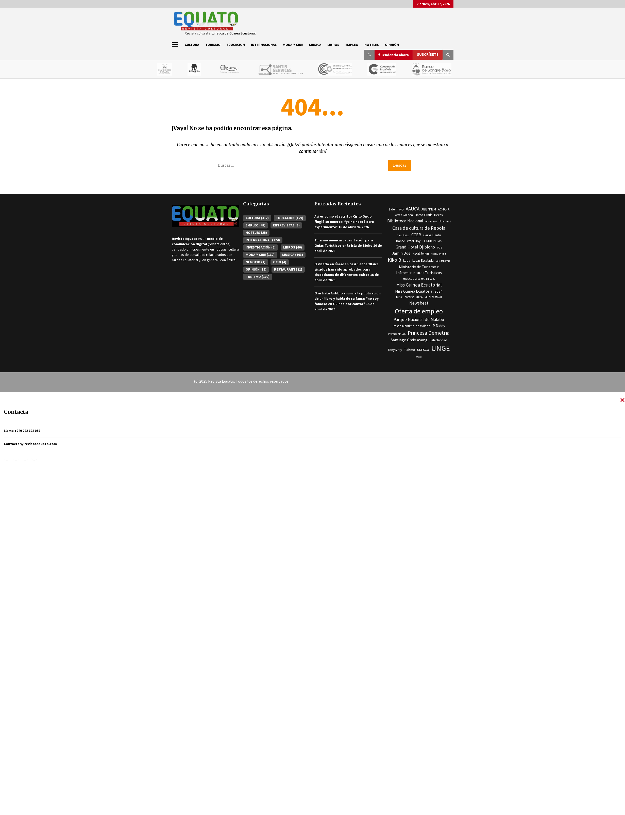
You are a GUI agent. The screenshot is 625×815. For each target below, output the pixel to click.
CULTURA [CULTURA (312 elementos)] (257, 218)
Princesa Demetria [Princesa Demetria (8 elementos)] (429, 332)
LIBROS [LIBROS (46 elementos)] (292, 247)
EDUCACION (236, 44)
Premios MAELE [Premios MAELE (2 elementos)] (397, 333)
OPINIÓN (392, 44)
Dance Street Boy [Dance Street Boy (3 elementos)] (408, 241)
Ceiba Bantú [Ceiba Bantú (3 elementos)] (432, 235)
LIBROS (333, 44)
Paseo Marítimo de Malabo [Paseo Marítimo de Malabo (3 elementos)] (412, 326)
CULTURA (192, 44)
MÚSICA (315, 44)
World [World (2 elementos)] (419, 357)
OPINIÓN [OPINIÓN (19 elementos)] (256, 269)
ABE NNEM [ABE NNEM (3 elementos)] (428, 209)
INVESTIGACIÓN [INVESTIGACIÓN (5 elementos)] (261, 247)
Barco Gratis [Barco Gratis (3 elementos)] (423, 215)
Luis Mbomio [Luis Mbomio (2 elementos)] (443, 260)
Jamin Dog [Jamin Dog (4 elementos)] (401, 253)
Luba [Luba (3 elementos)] (406, 260)
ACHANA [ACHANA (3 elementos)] (443, 209)
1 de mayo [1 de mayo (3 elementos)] (396, 209)
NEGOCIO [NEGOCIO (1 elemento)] (255, 262)
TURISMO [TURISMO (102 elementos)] (257, 276)
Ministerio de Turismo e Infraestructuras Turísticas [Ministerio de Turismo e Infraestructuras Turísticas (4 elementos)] (419, 269)
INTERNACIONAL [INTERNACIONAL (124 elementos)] (263, 240)
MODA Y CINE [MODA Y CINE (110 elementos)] (260, 254)
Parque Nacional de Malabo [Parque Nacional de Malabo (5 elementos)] (419, 319)
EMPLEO (351, 44)
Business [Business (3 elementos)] (445, 221)
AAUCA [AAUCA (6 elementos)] (412, 209)
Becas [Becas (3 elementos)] (438, 215)
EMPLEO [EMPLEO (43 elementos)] (255, 225)
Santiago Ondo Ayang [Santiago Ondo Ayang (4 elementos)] (409, 340)
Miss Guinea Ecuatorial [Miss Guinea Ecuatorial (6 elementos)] (419, 285)
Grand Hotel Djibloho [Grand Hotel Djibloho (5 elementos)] (415, 247)
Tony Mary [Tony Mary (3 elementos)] (395, 350)
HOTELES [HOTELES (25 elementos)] (256, 232)
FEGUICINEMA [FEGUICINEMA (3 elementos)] (432, 241)
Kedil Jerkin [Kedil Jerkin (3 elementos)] (421, 253)
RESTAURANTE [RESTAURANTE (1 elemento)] (288, 269)
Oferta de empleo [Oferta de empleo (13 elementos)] (419, 311)
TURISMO (213, 44)
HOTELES (371, 44)
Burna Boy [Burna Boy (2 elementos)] (431, 221)
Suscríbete (427, 54)
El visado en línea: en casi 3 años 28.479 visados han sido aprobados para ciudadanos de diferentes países (346, 269)
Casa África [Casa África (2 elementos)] (403, 235)
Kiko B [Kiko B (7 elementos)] (394, 260)
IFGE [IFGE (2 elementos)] (439, 247)
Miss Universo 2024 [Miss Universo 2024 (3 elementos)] (409, 297)
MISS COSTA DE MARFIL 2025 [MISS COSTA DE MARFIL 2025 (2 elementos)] (419, 278)
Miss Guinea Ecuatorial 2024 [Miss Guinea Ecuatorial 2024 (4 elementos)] (419, 291)
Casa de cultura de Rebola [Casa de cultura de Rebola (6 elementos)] (418, 228)
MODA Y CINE (293, 44)
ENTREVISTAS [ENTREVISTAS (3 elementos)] (286, 225)
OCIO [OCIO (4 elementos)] (279, 262)
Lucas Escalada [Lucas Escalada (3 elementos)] (423, 260)
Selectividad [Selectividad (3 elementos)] (438, 340)
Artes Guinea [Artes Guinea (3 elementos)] (404, 215)
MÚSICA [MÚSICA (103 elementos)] (292, 254)
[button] (369, 55)
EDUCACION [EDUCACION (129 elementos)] (289, 218)
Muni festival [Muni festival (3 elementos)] (433, 297)
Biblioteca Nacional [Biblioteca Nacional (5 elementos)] (405, 221)
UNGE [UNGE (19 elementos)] (440, 348)
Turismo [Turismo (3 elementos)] (409, 350)
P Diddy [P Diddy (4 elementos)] (439, 325)
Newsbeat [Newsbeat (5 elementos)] (418, 303)
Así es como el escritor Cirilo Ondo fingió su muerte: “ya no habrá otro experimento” (344, 221)
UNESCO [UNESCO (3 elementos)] (423, 350)
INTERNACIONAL (264, 44)
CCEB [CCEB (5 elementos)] (416, 235)
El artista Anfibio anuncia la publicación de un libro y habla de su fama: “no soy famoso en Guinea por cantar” (347, 298)
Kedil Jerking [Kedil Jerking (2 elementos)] (438, 253)
